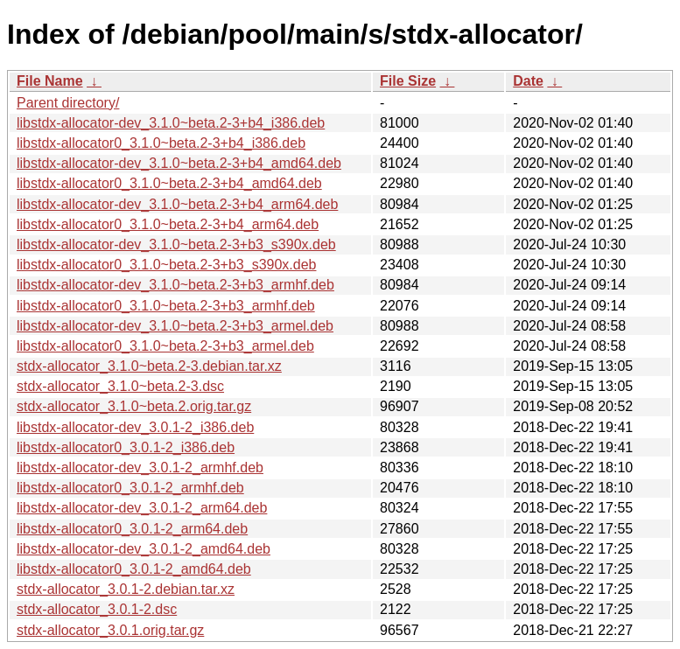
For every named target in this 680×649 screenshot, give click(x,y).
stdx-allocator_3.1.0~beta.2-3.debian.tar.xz (149, 366)
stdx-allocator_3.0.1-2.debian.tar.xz (126, 589)
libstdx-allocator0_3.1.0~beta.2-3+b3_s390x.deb (166, 264)
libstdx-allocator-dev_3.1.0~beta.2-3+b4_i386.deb (171, 122)
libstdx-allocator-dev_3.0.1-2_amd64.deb (143, 548)
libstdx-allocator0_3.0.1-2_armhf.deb (130, 487)
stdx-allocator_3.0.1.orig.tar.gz (110, 630)
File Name (50, 80)
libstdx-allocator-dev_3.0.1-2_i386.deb (135, 427)
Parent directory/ (68, 102)
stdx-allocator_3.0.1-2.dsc (97, 609)
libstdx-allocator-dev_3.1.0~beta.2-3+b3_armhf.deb (175, 284)
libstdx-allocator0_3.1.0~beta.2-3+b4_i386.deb (161, 143)
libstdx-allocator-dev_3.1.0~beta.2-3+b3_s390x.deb (176, 244)
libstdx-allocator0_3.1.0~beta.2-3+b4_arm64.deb (168, 224)
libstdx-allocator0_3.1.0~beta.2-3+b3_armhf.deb (166, 305)
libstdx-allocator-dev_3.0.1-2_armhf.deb (140, 467)
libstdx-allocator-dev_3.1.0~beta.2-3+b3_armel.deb (175, 325)
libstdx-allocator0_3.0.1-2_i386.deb (126, 447)
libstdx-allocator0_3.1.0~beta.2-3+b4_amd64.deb (169, 183)
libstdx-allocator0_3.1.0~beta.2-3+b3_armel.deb (165, 345)
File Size (408, 80)
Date (528, 80)
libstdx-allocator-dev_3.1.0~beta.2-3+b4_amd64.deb (179, 163)
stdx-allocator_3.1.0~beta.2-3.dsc (120, 386)
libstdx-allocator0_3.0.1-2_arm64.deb (132, 528)
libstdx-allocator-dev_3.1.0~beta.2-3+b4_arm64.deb (177, 204)
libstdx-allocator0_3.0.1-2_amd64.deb (134, 569)
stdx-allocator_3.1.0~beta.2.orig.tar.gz (134, 406)
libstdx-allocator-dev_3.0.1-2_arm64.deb (142, 507)
